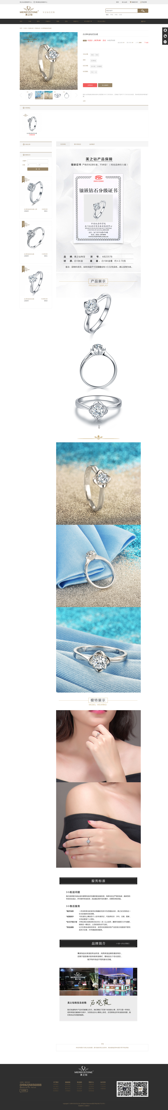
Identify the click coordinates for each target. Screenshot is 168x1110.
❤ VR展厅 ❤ (88, 21)
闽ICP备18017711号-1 (98, 1103)
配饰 (38, 21)
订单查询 (67, 1091)
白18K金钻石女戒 (32, 124)
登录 (117, 2)
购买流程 (67, 1084)
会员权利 (91, 1086)
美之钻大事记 (101, 21)
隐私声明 (91, 1088)
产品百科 (103, 1086)
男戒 (111, 14)
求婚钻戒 (37, 28)
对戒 (116, 14)
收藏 (146, 42)
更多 (144, 21)
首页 (21, 21)
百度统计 (87, 1105)
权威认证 (55, 1088)
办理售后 (79, 1084)
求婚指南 (103, 1088)
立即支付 (90, 85)
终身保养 (79, 1091)
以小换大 (79, 1088)
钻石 (107, 14)
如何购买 (92, 144)
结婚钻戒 (30, 28)
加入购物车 (105, 85)
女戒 (120, 14)
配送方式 (67, 1088)
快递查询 (80, 1105)
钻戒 (29, 21)
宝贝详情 (63, 144)
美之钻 (78, 1103)
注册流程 (91, 1084)
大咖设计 (48, 21)
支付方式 (67, 1086)
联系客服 (91, 1091)
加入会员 (124, 2)
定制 (66, 21)
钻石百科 (103, 1084)
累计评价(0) (77, 144)
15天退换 (79, 1086)
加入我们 (55, 1086)
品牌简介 (55, 1084)
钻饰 (25, 28)
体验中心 (76, 21)
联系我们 (55, 1091)
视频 (57, 21)
